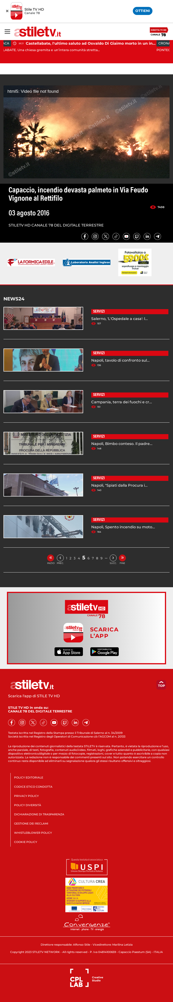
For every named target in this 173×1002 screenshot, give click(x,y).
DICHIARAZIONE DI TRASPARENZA (39, 814)
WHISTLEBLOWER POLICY (33, 832)
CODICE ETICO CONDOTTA (33, 786)
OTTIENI (142, 11)
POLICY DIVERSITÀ (27, 805)
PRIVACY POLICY (26, 796)
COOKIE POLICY (25, 842)
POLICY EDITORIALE (28, 777)
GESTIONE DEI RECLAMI (31, 823)
